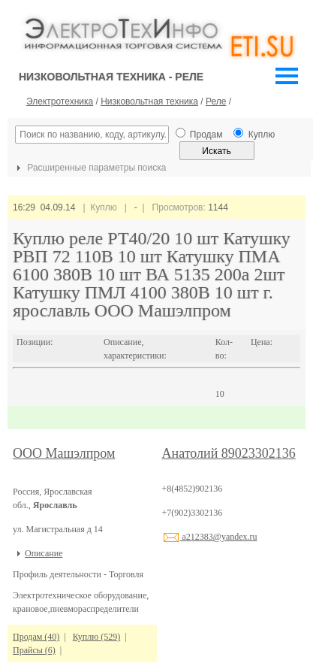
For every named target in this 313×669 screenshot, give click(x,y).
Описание (43, 553)
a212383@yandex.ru (209, 536)
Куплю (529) (96, 636)
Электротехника (59, 101)
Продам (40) (36, 636)
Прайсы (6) (34, 650)
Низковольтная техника (149, 101)
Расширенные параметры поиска (89, 167)
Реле (216, 101)
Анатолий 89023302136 (229, 453)
